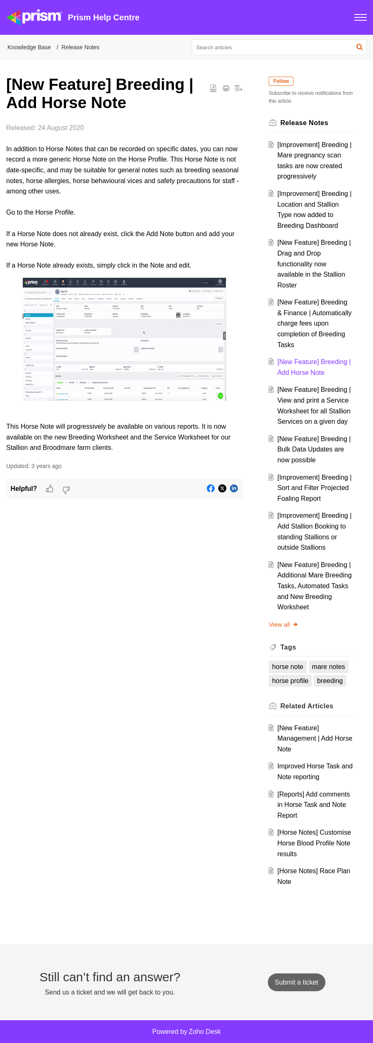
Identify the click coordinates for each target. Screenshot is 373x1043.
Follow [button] (281, 81)
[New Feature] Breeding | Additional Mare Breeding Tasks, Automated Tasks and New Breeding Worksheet (314, 586)
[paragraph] (124, 288)
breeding (330, 680)
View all (283, 624)
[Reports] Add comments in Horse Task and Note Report (313, 805)
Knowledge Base (29, 47)
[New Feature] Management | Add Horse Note (314, 738)
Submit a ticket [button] (296, 982)
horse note (288, 666)
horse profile (290, 680)
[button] (360, 17)
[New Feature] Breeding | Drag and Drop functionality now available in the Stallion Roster (314, 263)
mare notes (328, 666)
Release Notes (81, 47)
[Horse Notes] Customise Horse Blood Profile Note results (314, 843)
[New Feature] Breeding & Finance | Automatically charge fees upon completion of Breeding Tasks (314, 323)
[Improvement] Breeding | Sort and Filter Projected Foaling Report (314, 488)
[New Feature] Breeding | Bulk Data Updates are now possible (314, 449)
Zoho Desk (205, 1031)
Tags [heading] (288, 647)
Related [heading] (307, 706)
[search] (279, 47)
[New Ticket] (296, 982)
